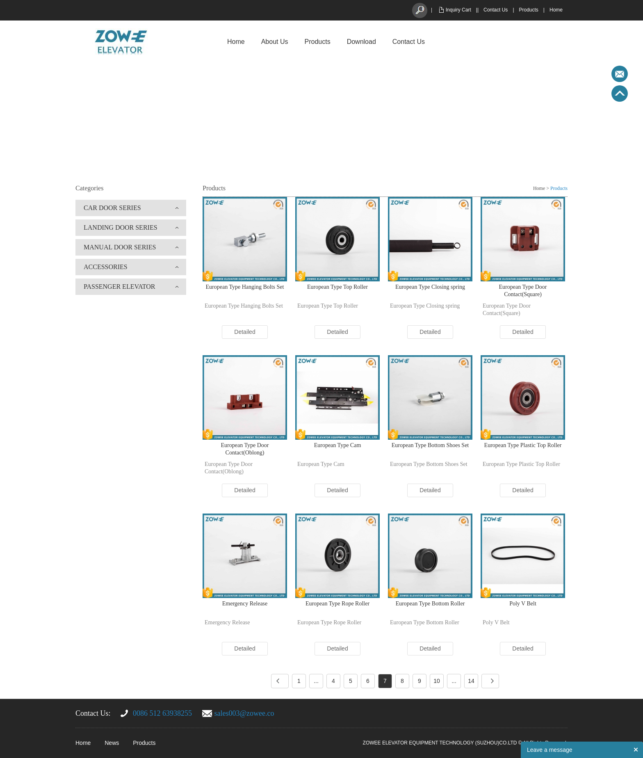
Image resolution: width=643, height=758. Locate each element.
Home (556, 10)
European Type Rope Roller (337, 603)
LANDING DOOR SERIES (120, 227)
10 (436, 681)
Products (528, 10)
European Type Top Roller (337, 287)
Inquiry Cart (458, 10)
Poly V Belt (522, 603)
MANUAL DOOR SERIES (120, 247)
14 (471, 681)
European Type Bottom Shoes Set (430, 445)
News (112, 743)
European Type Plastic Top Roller (523, 445)
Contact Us (495, 10)
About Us (274, 41)
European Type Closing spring (430, 287)
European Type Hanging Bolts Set (245, 287)
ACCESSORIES (106, 266)
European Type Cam (337, 445)
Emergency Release (245, 603)
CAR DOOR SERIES (112, 207)
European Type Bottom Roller (430, 603)
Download (361, 41)
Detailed (244, 332)
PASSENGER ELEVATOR (119, 286)
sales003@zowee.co (244, 713)
